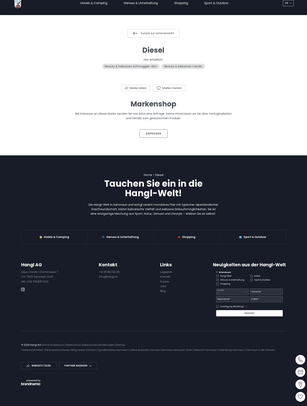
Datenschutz (73, 345)
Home (148, 175)
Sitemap (120, 345)
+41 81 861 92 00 (109, 272)
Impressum (58, 345)
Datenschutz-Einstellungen (98, 345)
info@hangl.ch (108, 277)
